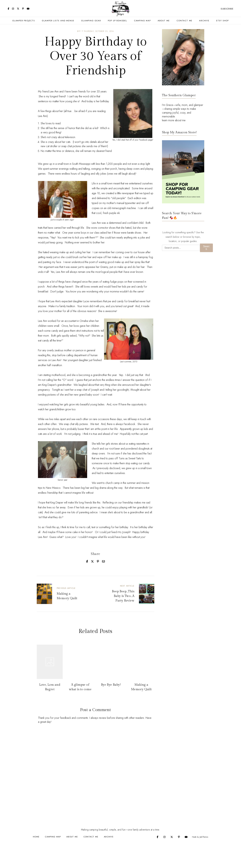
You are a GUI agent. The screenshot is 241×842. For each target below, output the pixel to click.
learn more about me (174, 120)
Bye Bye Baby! (111, 685)
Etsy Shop (222, 20)
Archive (204, 20)
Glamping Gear (91, 20)
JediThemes (204, 837)
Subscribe (227, 8)
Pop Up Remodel (117, 20)
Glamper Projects (23, 20)
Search (206, 247)
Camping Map (142, 20)
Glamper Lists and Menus (58, 20)
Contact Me (184, 20)
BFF (79, 31)
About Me (164, 20)
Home (36, 836)
